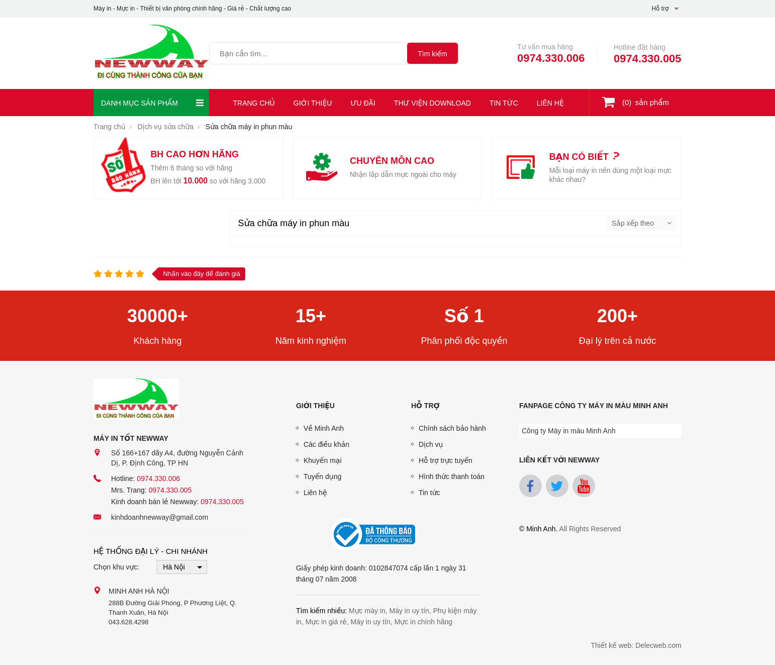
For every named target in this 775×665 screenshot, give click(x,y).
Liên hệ (550, 103)
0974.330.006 (551, 58)
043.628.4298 (129, 622)
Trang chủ (254, 103)
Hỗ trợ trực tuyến (445, 460)
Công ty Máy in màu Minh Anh (569, 431)
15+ (311, 316)
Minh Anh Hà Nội (139, 591)
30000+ (157, 316)
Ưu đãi (362, 103)
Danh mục (152, 103)
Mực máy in (367, 611)
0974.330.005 (648, 58)
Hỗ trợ (425, 406)
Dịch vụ (431, 444)
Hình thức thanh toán (452, 476)
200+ (617, 316)
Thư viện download (432, 103)
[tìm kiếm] (432, 53)
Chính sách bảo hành (452, 428)
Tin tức (504, 103)
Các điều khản (326, 444)
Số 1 (464, 316)
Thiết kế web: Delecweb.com (636, 645)
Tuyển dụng (322, 476)
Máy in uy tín (409, 611)
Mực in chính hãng (424, 622)
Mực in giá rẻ (326, 622)
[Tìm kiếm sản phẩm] (308, 53)
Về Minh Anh (324, 428)
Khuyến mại (323, 460)
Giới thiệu (313, 103)
